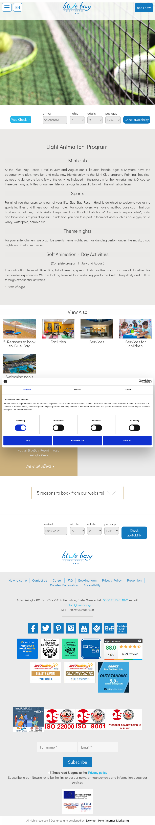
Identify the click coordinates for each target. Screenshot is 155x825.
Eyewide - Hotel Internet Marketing (107, 820)
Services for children (135, 343)
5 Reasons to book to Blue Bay (19, 343)
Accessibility (92, 585)
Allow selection (77, 441)
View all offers (38, 466)
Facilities (58, 341)
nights (74, 113)
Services (96, 341)
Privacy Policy (111, 580)
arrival (47, 113)
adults (91, 113)
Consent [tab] (27, 390)
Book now (144, 7)
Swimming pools (19, 376)
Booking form (87, 580)
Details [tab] (77, 390)
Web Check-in (20, 119)
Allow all (127, 441)
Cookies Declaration (64, 585)
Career (57, 580)
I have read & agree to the (79, 772)
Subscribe (77, 762)
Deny (28, 441)
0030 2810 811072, (115, 600)
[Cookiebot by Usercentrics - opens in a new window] (134, 381)
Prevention (134, 580)
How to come (17, 580)
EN (17, 7)
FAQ (70, 580)
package (111, 113)
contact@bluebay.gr (77, 605)
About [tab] (128, 390)
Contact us (39, 580)
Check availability (137, 119)
